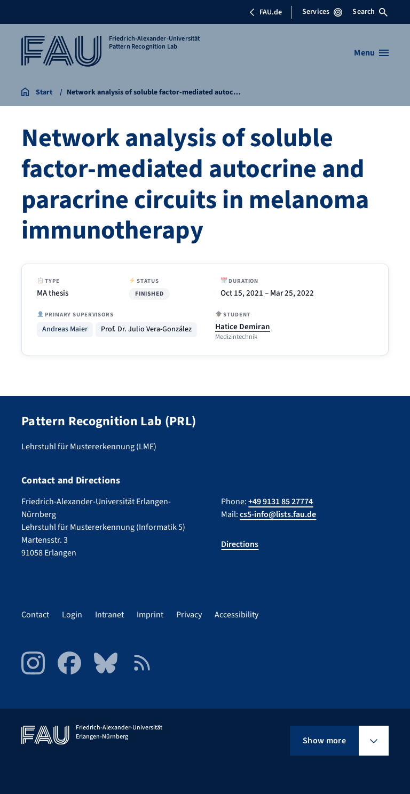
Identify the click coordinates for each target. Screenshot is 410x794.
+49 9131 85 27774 (280, 501)
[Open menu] (371, 53)
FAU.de (265, 12)
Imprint (150, 615)
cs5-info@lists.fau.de (278, 514)
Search (370, 11)
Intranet (109, 615)
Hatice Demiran (242, 326)
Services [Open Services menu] (322, 11)
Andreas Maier (65, 329)
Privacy (189, 615)
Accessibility (236, 615)
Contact (35, 615)
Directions (239, 544)
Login (72, 615)
